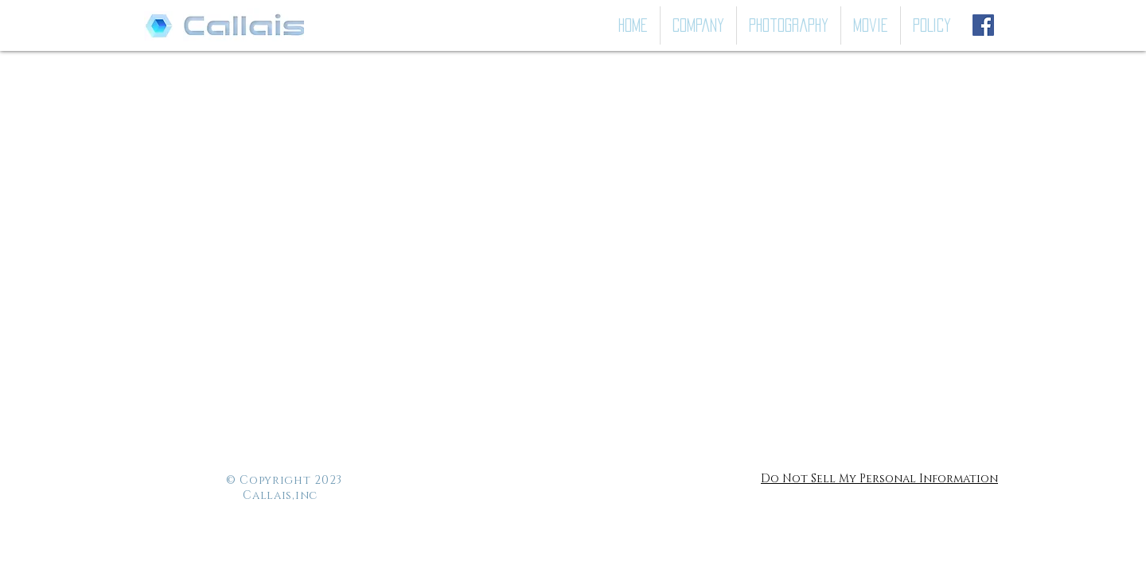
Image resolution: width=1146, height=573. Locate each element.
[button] (788, 25)
